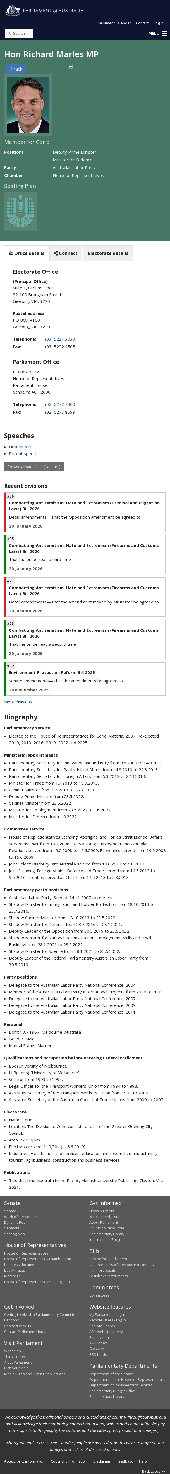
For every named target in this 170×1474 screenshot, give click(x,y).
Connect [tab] (66, 253)
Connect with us (17, 1325)
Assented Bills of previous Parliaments (121, 1264)
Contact (142, 22)
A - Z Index (98, 1343)
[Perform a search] (9, 33)
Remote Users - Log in (107, 1320)
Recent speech (23, 453)
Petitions (11, 1320)
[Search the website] (19, 33)
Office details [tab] (26, 253)
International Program (107, 1239)
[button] (157, 33)
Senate (10, 1210)
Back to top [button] (154, 1471)
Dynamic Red (15, 1222)
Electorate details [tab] (107, 253)
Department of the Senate (111, 1373)
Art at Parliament (18, 1362)
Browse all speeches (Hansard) (34, 466)
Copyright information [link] (69, 1461)
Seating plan (14, 1233)
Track (16, 69)
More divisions (18, 702)
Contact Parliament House (25, 1331)
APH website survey (106, 1331)
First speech (21, 447)
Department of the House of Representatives (127, 1379)
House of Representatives (26, 1253)
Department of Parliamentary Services (121, 1385)
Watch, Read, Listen (105, 1216)
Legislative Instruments (108, 1275)
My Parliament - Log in (107, 1314)
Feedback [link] (125, 1461)
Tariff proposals (102, 1270)
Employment (99, 1337)
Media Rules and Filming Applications (35, 1373)
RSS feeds (98, 1354)
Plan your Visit (16, 1367)
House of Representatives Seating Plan (37, 1281)
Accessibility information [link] (24, 1461)
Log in (159, 22)
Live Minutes (14, 1270)
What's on (12, 1350)
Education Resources (107, 1227)
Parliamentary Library (106, 1233)
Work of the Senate (20, 1216)
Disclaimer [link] (102, 1461)
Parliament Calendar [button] (114, 22)
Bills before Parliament (108, 1258)
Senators (12, 1227)
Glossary (96, 1348)
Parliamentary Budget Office (112, 1390)
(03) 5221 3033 (60, 339)
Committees (99, 1295)
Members (12, 1275)
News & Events (101, 1210)
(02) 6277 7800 (60, 404)
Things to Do (14, 1356)
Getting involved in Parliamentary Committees (42, 1314)
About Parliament (103, 1222)
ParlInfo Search (102, 1325)
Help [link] (143, 1461)
